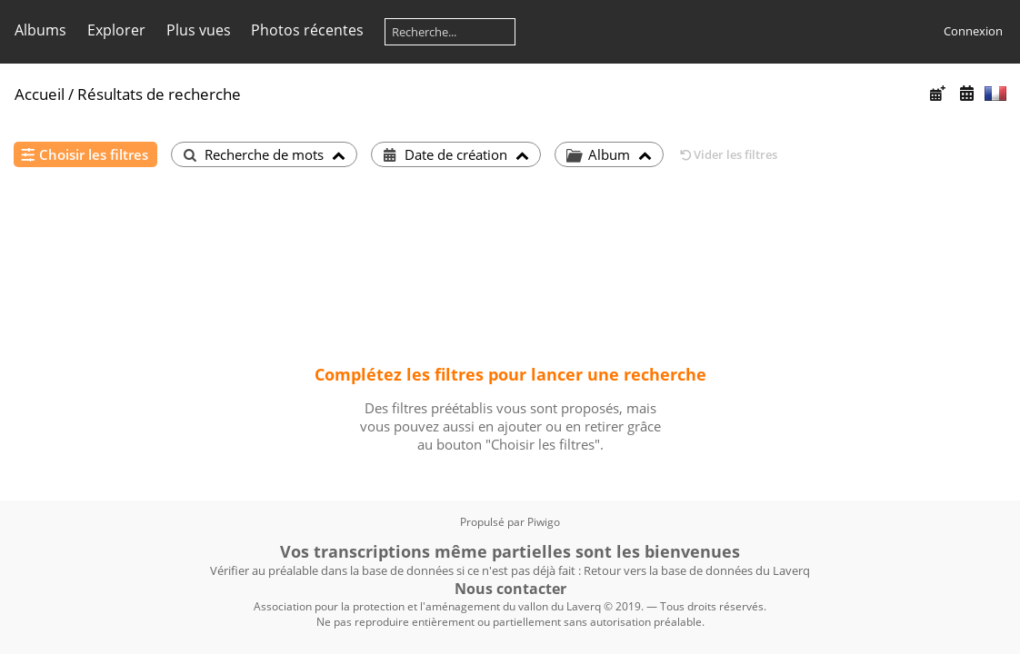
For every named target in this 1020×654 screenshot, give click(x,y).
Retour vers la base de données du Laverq (697, 570)
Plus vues (198, 30)
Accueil (40, 94)
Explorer (116, 30)
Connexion (973, 31)
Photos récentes (307, 30)
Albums (40, 30)
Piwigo (543, 522)
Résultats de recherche (159, 94)
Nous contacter (510, 589)
